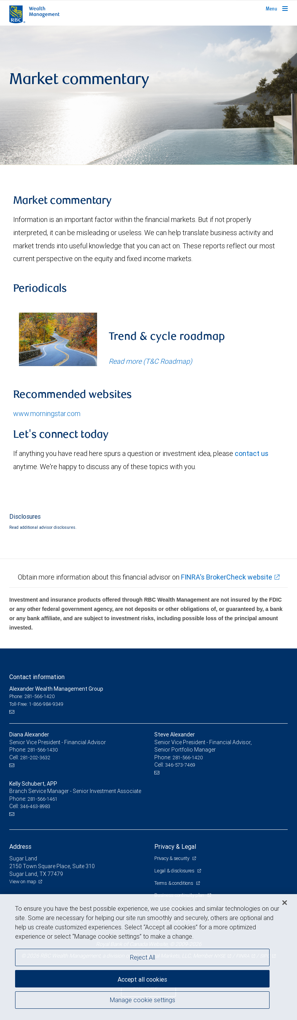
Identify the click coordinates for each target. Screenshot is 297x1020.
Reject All (142, 957)
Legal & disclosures (174, 870)
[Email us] (12, 711)
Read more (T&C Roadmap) (150, 361)
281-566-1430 (42, 750)
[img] (148, 95)
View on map (22, 881)
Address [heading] (20, 846)
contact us (251, 453)
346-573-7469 (180, 765)
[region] (148, 957)
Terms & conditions (174, 883)
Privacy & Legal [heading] (175, 846)
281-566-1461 (42, 799)
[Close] (284, 902)
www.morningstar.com (46, 413)
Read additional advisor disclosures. (43, 527)
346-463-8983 (35, 806)
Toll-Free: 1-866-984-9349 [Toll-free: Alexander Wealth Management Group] (36, 704)
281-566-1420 (187, 757)
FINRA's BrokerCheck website (226, 577)
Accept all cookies (142, 979)
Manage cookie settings (142, 1000)
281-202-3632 (35, 757)
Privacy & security (172, 858)
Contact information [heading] (37, 677)
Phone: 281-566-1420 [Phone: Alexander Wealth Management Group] (32, 696)
